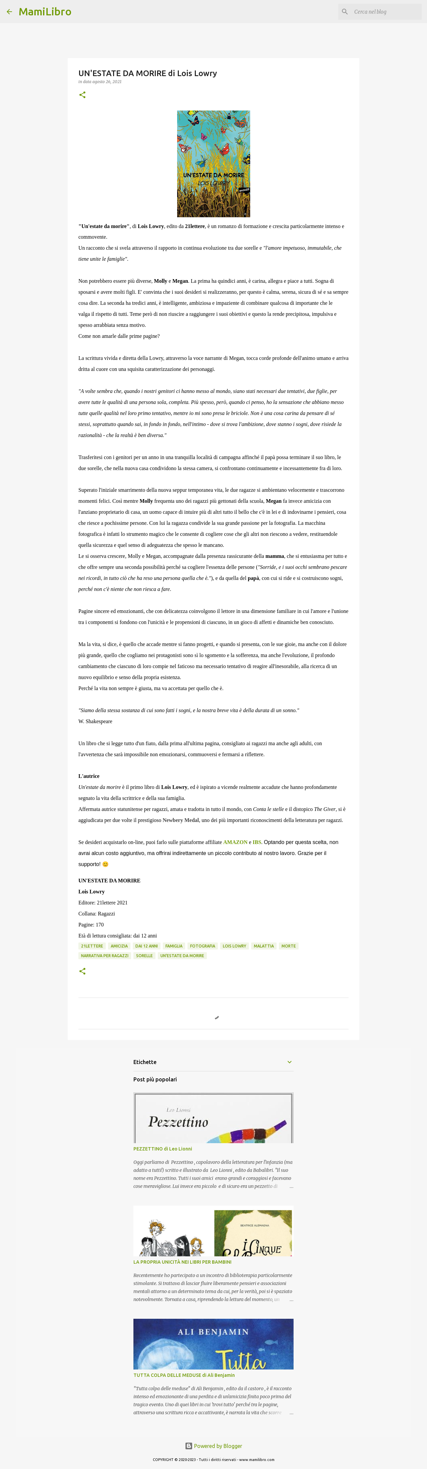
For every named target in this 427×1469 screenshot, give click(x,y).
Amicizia (119, 946)
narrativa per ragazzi (104, 956)
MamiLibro (45, 11)
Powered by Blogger (213, 1446)
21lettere (92, 946)
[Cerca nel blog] (387, 12)
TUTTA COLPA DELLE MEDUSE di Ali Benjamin (184, 1375)
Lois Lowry (234, 946)
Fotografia (202, 946)
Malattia (264, 946)
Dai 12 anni (146, 946)
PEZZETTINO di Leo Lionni (162, 1148)
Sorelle (144, 956)
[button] (82, 95)
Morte (289, 946)
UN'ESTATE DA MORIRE (182, 956)
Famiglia (173, 946)
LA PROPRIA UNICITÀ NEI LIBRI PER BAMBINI (182, 1262)
